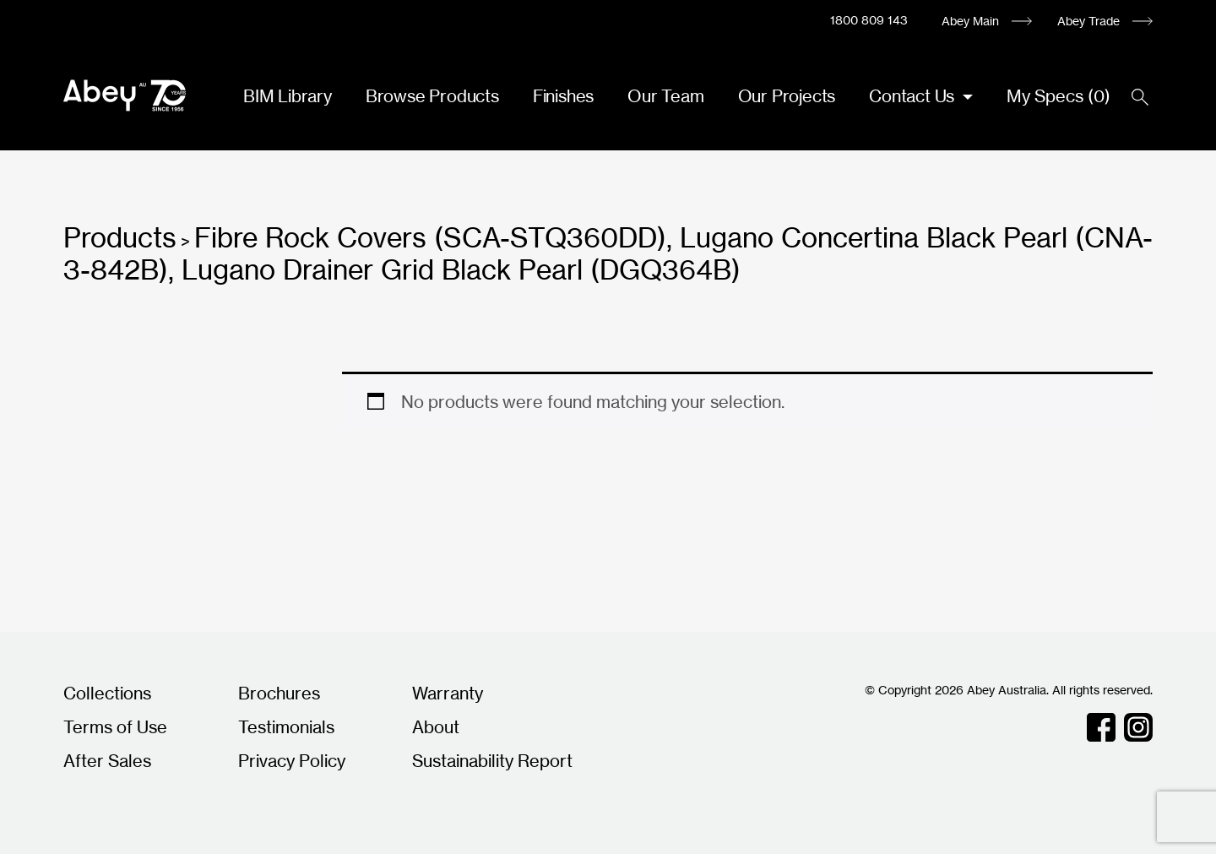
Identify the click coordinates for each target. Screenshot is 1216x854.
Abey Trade (1088, 21)
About (435, 726)
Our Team (665, 95)
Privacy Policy (291, 760)
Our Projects (787, 95)
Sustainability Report (492, 760)
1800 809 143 (869, 20)
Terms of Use (115, 726)
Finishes (563, 95)
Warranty (447, 693)
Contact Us (913, 95)
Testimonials (286, 726)
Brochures (279, 693)
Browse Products (432, 95)
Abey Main (970, 21)
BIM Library (287, 95)
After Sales (107, 760)
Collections (107, 693)
